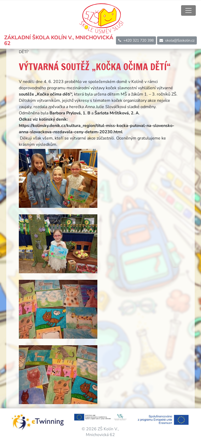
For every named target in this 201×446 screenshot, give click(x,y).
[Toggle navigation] (188, 10)
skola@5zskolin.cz (176, 40)
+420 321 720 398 (136, 40)
